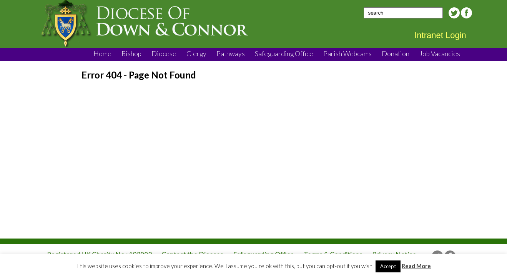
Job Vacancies (439, 54)
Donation (395, 54)
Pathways (230, 54)
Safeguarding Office (284, 54)
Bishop (131, 54)
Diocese (163, 54)
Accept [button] (388, 266)
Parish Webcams (347, 54)
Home (102, 54)
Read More (416, 265)
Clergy (196, 54)
